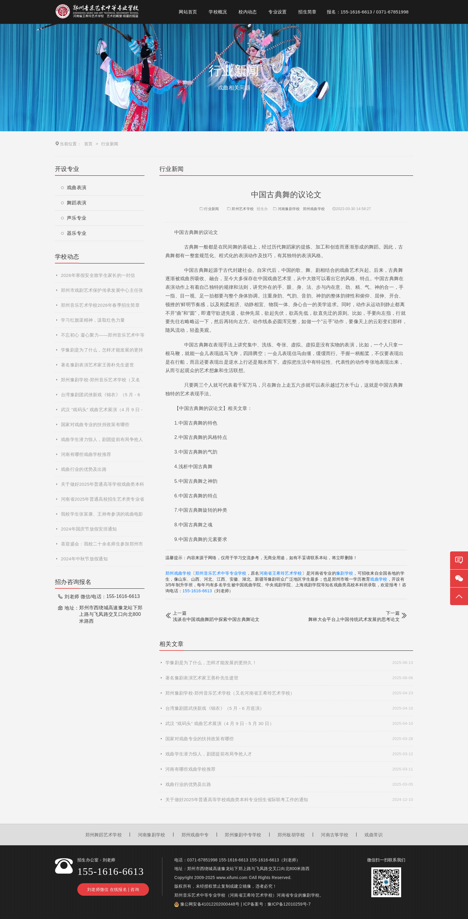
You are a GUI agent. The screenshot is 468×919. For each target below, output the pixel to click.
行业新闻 (208, 209)
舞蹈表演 (73, 202)
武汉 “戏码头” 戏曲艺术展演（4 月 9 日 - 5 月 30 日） (102, 412)
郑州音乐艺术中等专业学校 (221, 573)
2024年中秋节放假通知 (84, 558)
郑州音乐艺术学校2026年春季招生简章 (100, 305)
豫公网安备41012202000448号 (210, 904)
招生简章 (307, 11)
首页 (88, 143)
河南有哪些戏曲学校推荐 (86, 454)
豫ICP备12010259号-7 (289, 904)
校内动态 (247, 11)
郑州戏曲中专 (195, 834)
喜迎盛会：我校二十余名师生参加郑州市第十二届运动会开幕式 (102, 546)
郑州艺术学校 (243, 209)
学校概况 (218, 11)
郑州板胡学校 (291, 834)
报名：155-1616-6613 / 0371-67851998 (368, 11)
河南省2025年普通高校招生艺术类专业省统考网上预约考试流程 (102, 501)
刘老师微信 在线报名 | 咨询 (113, 889)
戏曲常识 (373, 834)
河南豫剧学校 (289, 209)
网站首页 (188, 11)
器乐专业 (73, 233)
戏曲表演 (73, 187)
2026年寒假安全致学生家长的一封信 (98, 275)
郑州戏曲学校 (314, 209)
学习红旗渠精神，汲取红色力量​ (93, 320)
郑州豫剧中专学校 (243, 834)
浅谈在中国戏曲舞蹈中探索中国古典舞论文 (216, 619)
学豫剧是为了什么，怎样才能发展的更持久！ (102, 352)
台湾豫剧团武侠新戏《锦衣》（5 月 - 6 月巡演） (100, 397)
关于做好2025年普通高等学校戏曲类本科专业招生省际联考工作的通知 (102, 487)
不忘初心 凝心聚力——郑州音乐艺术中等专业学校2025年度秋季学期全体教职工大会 (102, 337)
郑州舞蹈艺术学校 (103, 834)
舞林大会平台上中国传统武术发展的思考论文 (354, 619)
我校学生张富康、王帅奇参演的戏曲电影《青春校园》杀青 (102, 516)
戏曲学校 (378, 579)
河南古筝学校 (334, 834)
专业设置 (277, 11)
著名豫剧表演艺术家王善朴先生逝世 (97, 364)
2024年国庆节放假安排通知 (89, 528)
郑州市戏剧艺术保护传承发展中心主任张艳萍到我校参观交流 (102, 293)
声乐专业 (73, 218)
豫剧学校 (344, 573)
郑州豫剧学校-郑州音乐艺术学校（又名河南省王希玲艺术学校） (100, 382)
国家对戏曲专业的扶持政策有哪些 (95, 424)
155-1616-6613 (197, 590)
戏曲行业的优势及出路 (84, 469)
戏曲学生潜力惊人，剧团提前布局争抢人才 (102, 442)
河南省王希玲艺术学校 (280, 573)
